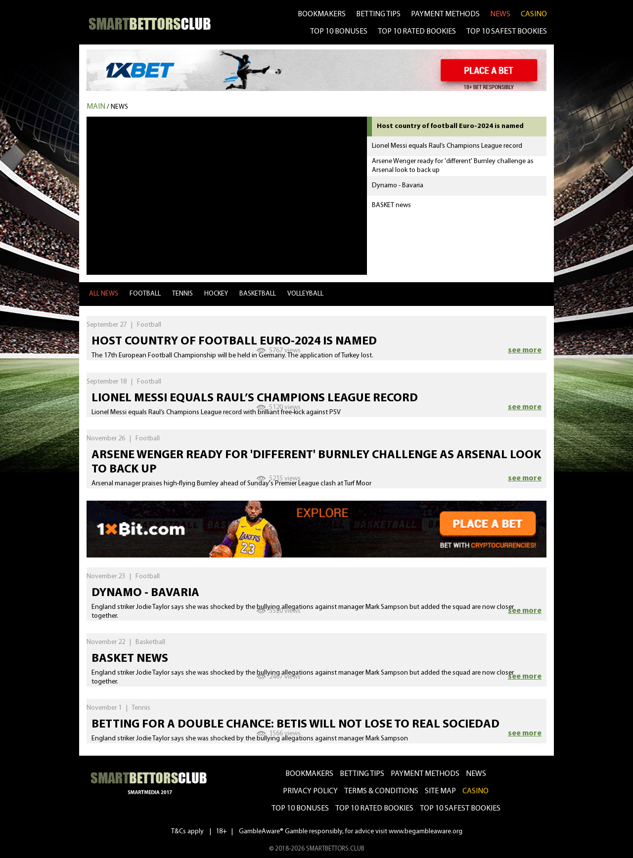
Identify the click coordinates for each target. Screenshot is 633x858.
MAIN (96, 107)
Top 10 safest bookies (460, 809)
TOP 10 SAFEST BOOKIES (506, 32)
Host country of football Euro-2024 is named (234, 341)
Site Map (440, 791)
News (119, 107)
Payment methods (445, 14)
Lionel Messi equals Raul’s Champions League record (254, 398)
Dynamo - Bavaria (145, 593)
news (500, 14)
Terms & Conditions (381, 791)
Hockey (216, 294)
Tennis (182, 294)
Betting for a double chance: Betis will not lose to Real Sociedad (295, 724)
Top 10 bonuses (300, 809)
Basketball (257, 294)
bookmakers (322, 14)
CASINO (534, 14)
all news (103, 294)
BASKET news (129, 659)
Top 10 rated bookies (374, 809)
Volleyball (305, 294)
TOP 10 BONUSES (338, 32)
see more (525, 350)
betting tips (378, 14)
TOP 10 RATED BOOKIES (417, 32)
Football (145, 294)
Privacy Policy (310, 791)
